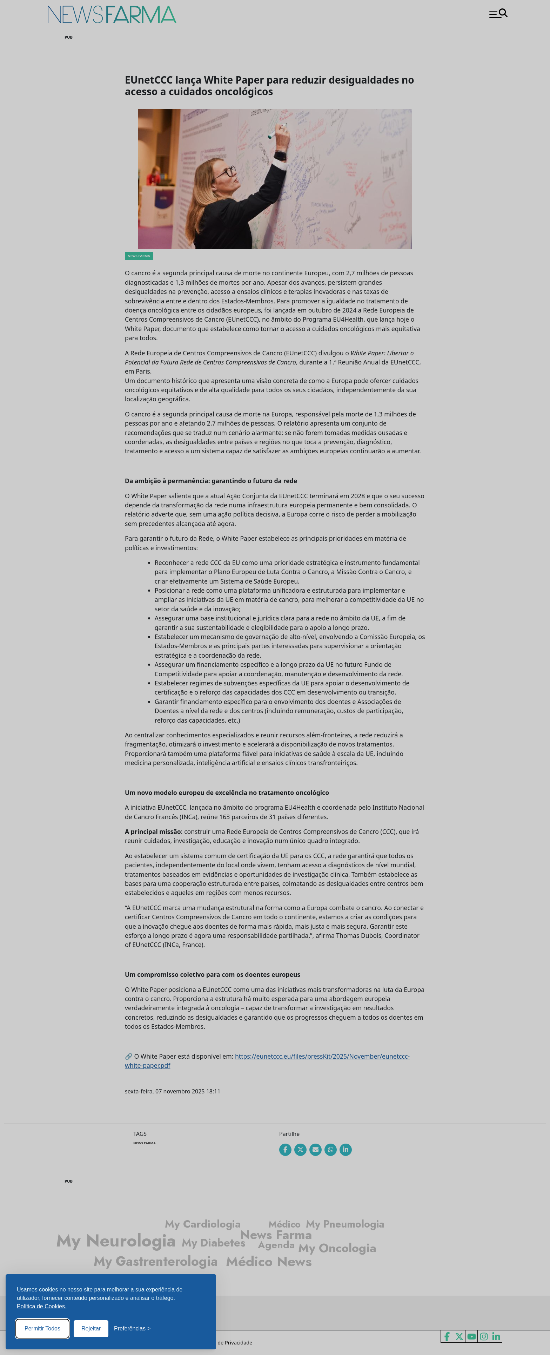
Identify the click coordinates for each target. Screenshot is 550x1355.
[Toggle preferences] (132, 1328)
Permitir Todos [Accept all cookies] (42, 1328)
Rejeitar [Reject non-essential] (91, 1328)
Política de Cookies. (41, 1306)
